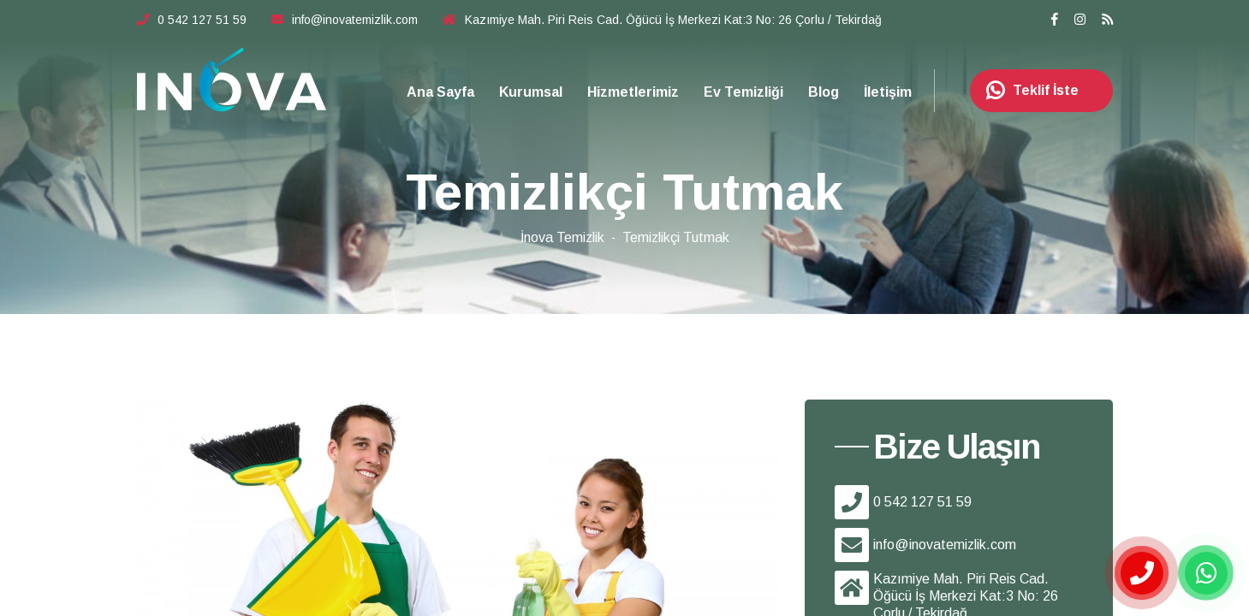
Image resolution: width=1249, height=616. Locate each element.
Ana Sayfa (440, 92)
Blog (823, 92)
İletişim (888, 92)
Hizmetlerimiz (633, 92)
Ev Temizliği (743, 92)
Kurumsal (530, 92)
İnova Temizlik (562, 237)
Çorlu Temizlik (232, 80)
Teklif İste (1026, 90)
